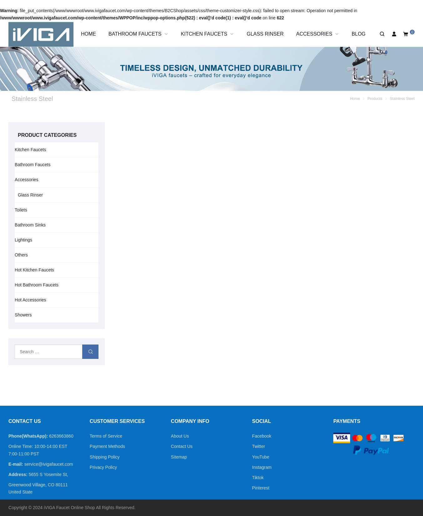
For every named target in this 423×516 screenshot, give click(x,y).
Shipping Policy (105, 456)
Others (21, 254)
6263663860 (61, 436)
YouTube (260, 456)
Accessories (26, 179)
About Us (180, 436)
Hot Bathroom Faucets (36, 284)
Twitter (258, 446)
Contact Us (182, 446)
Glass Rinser (30, 194)
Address (17, 474)
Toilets (21, 209)
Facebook (261, 436)
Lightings (23, 239)
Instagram (261, 467)
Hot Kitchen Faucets (34, 269)
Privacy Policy (103, 467)
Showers (23, 314)
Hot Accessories (30, 299)
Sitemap (179, 456)
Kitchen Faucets (30, 149)
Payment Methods (107, 446)
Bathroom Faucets (32, 164)
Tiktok (258, 477)
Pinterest (260, 487)
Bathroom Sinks (30, 224)
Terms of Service (106, 436)
